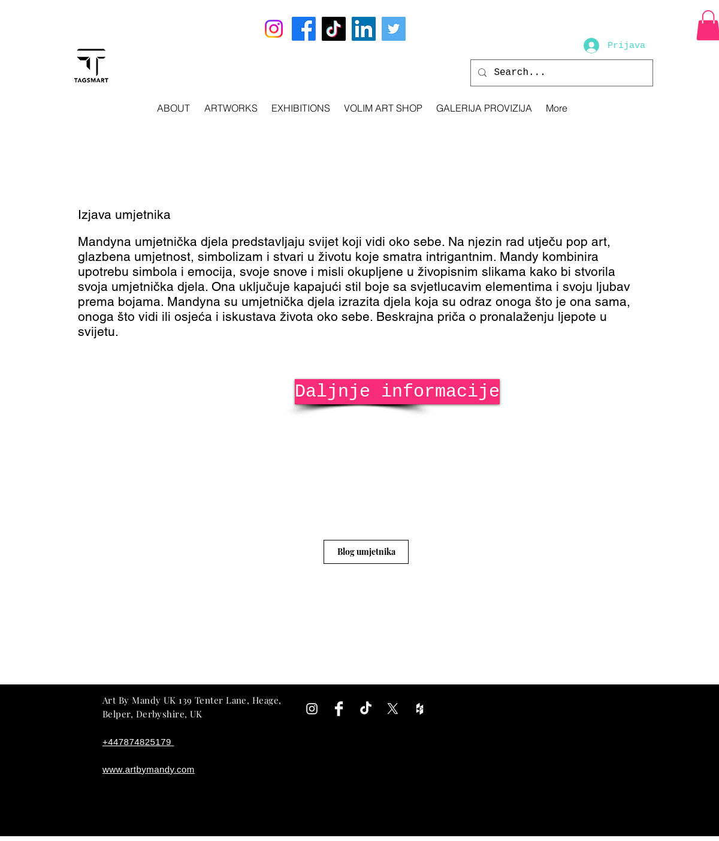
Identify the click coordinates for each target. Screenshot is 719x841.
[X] (392, 708)
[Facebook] (304, 29)
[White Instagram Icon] (311, 708)
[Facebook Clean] (338, 708)
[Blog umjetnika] (366, 552)
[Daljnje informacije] (397, 391)
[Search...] (560, 73)
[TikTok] (334, 29)
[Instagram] (274, 29)
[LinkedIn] (364, 29)
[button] (230, 108)
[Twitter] (394, 29)
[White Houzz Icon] (419, 708)
